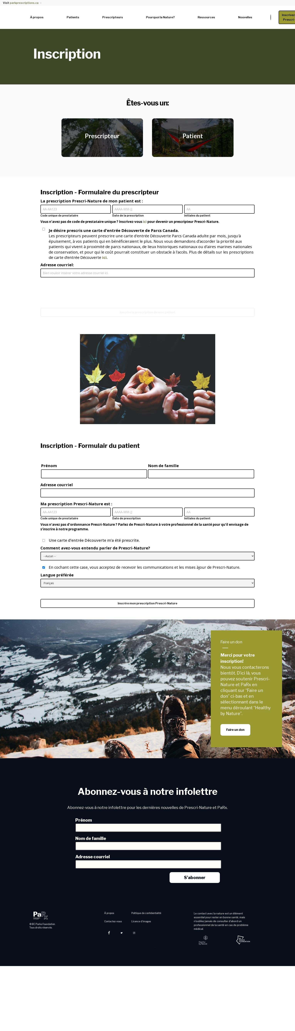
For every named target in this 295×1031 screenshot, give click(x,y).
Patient (193, 136)
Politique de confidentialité (146, 913)
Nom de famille (163, 465)
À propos (37, 17)
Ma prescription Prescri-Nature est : (76, 503)
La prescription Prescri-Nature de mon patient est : (91, 201)
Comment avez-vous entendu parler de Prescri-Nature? (95, 548)
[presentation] (69, 288)
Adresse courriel (56, 484)
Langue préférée (57, 575)
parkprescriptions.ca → (26, 2)
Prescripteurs (112, 17)
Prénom (49, 465)
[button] (38, 16)
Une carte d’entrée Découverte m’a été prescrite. (91, 540)
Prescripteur (102, 136)
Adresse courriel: (57, 264)
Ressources (206, 17)
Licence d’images (141, 921)
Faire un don (231, 642)
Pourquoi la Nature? (160, 17)
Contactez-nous (113, 921)
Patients (73, 17)
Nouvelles (245, 17)
